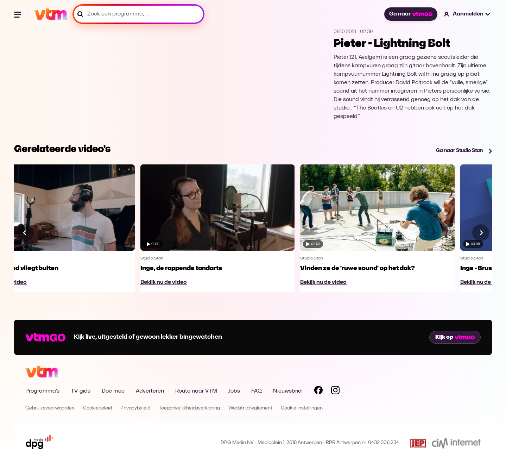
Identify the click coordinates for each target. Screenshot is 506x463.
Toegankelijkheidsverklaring (189, 408)
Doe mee (113, 391)
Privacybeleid (135, 408)
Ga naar (410, 14)
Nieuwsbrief (288, 391)
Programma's (42, 391)
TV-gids (80, 391)
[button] (467, 14)
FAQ (256, 391)
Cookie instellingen (302, 408)
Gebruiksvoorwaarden (50, 408)
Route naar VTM (196, 391)
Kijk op (455, 337)
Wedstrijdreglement (250, 408)
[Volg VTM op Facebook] (318, 391)
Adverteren (150, 391)
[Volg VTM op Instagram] (335, 391)
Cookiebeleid (97, 408)
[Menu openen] (18, 14)
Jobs (234, 391)
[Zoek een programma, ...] (138, 14)
